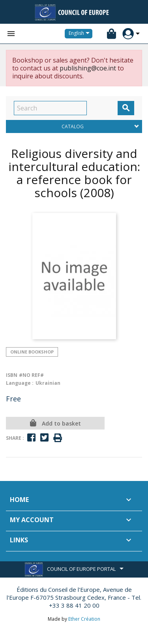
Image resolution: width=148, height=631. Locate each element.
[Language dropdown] (80, 33)
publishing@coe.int (88, 68)
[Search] (50, 108)
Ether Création (84, 619)
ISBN (11, 375)
